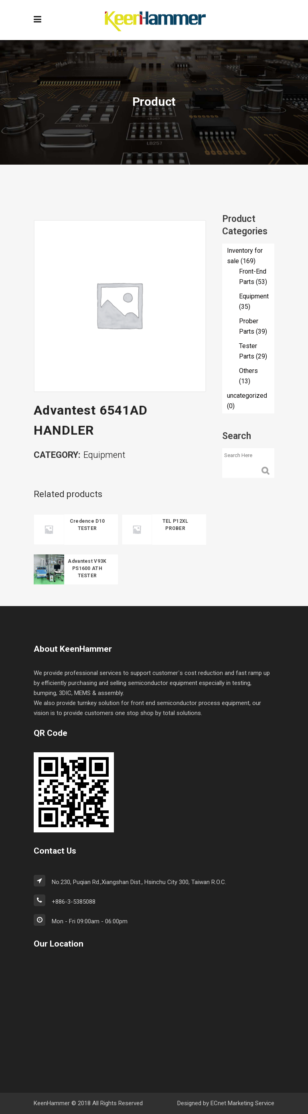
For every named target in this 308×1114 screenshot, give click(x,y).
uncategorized (247, 396)
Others (248, 371)
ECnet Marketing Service (242, 1103)
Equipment (104, 455)
